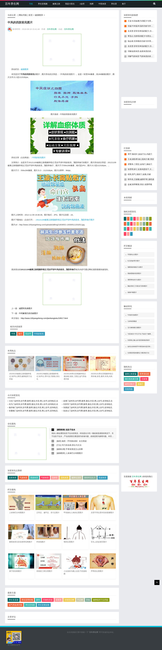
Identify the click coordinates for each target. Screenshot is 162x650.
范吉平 (28, 334)
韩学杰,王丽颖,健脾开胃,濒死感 (141, 179)
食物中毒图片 (132, 292)
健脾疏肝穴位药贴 (100, 600)
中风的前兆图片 (39, 157)
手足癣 (80, 600)
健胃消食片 (130, 384)
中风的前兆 (39, 334)
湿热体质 (64, 478)
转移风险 (129, 389)
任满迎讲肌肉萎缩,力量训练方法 (138, 353)
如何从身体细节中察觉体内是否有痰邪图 (141, 346)
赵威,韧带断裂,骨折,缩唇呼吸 (140, 184)
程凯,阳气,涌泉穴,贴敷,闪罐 (139, 174)
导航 (31, 4)
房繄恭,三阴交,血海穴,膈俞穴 (140, 164)
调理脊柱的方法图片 (134, 280)
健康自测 (61, 449)
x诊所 (82, 4)
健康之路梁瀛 (130, 374)
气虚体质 (23, 478)
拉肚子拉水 (70, 430)
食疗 (124, 4)
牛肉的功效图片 (133, 315)
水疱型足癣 (69, 600)
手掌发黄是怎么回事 (74, 449)
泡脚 (91, 4)
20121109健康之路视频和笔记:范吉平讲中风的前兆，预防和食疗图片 (65, 220)
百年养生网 (12, 3)
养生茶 (114, 4)
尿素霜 (58, 600)
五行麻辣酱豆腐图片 (134, 327)
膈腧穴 (140, 384)
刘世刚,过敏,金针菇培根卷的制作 (139, 340)
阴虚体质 (34, 478)
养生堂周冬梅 (27, 600)
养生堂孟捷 (13, 600)
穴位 (59, 445)
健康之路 (56, 4)
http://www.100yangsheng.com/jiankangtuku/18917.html (44, 318)
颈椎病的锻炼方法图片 (135, 267)
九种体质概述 (132, 321)
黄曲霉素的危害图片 (134, 273)
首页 (31, 15)
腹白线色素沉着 (131, 379)
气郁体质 (45, 478)
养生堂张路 (30, 605)
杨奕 (59, 441)
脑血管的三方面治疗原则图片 (137, 286)
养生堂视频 (42, 4)
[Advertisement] (62, 50)
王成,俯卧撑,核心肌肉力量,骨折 (141, 159)
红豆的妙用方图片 (134, 261)
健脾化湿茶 (76, 478)
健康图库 (39, 15)
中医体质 (102, 4)
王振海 (144, 379)
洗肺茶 (55, 478)
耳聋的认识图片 (133, 254)
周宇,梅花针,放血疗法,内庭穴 (140, 154)
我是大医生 (70, 4)
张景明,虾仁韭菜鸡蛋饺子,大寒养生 (142, 169)
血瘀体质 (12, 478)
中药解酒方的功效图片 (28, 313)
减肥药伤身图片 (25, 308)
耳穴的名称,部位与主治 (71, 445)
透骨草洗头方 (90, 478)
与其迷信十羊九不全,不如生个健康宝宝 (141, 334)
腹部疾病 (61, 430)
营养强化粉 (144, 374)
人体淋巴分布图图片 (74, 453)
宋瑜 (88, 600)
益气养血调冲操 (15, 605)
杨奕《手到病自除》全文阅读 (74, 441)
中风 (13, 334)
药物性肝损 (48, 600)
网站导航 (23, 15)
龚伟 (38, 600)
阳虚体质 (102, 478)
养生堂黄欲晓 (43, 605)
